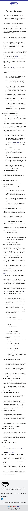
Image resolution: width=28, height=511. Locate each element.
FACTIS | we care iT (16, 509)
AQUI (4, 273)
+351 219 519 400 (10, 452)
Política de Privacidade (6, 502)
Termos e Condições (14, 502)
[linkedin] (2, 499)
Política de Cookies (22, 502)
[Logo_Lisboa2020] (14, 506)
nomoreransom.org (15, 142)
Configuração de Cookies (14, 503)
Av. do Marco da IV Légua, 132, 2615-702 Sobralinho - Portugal (14, 493)
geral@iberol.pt (5, 496)
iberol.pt (16, 56)
